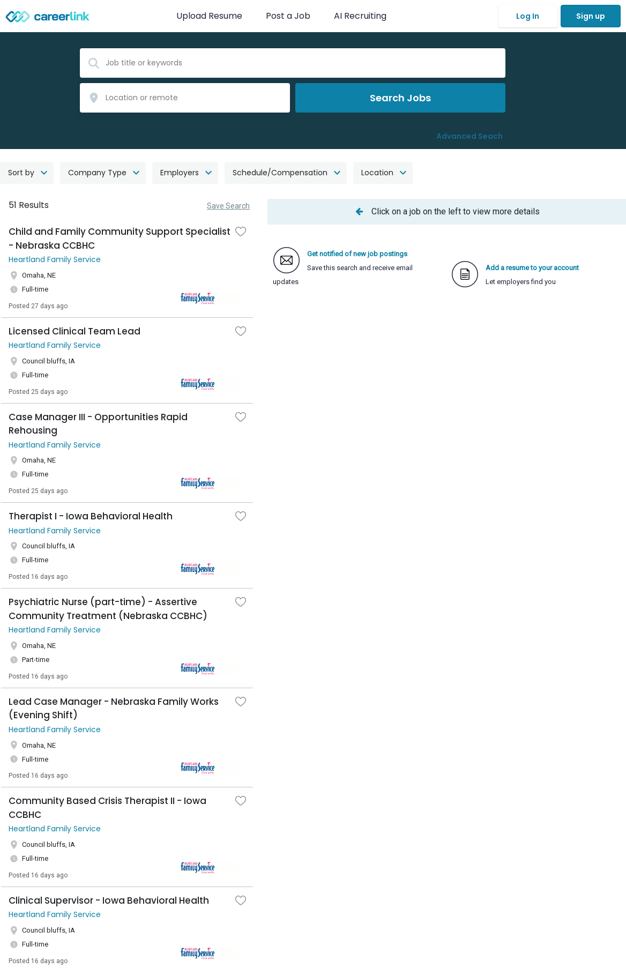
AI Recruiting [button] (362, 16)
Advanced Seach (469, 136)
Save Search (228, 206)
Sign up (590, 16)
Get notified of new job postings (357, 254)
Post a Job (289, 16)
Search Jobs (400, 98)
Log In (527, 16)
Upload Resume (209, 16)
